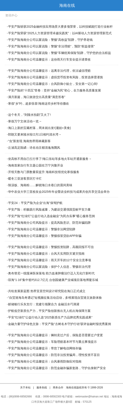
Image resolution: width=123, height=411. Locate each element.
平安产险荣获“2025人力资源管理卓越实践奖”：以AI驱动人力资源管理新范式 (60, 33)
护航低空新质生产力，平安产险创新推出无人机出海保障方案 (49, 311)
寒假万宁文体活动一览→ (25, 121)
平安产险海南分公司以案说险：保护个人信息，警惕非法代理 (49, 266)
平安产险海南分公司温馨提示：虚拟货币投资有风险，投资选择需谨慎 (55, 77)
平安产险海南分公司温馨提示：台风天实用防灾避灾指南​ (46, 253)
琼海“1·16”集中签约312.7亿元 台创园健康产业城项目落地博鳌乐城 (53, 280)
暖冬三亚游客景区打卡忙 (25, 178)
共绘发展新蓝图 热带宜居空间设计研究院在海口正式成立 (46, 291)
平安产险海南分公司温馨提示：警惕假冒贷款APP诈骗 (44, 236)
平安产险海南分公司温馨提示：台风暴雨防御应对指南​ (44, 361)
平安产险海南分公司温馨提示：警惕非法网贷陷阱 (41, 229)
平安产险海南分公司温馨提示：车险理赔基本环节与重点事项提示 (52, 341)
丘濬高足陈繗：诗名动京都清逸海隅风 (34, 147)
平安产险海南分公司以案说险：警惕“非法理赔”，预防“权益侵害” (51, 46)
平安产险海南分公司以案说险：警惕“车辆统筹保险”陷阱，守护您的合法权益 (59, 53)
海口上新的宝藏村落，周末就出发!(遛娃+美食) (39, 128)
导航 (5, 5)
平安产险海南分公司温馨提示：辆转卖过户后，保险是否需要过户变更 (55, 335)
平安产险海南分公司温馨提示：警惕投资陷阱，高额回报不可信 (51, 247)
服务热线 (41, 387)
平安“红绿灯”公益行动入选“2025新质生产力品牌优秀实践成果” (50, 317)
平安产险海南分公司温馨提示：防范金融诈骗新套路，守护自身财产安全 (57, 368)
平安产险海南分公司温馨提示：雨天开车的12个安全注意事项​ (49, 260)
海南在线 (67, 5)
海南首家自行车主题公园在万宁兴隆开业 (35, 165)
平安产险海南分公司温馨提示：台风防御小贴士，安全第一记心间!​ (53, 84)
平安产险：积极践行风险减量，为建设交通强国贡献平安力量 (49, 209)
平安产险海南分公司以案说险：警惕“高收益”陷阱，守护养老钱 (50, 39)
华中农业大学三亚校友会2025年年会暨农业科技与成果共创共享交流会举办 (59, 191)
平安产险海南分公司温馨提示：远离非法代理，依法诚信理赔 (49, 70)
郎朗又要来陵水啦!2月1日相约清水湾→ (34, 134)
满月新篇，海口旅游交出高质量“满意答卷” (36, 97)
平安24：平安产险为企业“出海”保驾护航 (35, 203)
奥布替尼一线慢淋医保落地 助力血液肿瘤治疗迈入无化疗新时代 (51, 273)
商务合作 (58, 387)
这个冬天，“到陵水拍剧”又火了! (29, 114)
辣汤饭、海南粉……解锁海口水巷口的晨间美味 (40, 185)
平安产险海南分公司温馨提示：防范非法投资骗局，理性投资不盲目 (54, 355)
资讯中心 (11, 15)
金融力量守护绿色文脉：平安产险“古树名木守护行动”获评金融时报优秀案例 (59, 324)
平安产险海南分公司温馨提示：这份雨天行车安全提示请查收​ (49, 59)
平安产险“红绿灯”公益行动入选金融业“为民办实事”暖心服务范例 (51, 216)
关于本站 (25, 387)
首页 (117, 5)
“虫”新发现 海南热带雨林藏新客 (29, 141)
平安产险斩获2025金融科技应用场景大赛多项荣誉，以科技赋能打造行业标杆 (60, 26)
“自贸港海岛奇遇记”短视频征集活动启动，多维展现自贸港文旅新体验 (55, 297)
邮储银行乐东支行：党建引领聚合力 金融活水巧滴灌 (43, 304)
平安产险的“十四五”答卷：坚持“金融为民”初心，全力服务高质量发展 (54, 90)
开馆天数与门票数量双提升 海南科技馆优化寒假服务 (43, 172)
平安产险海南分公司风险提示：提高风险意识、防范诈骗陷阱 (49, 222)
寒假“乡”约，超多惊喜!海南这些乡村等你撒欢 (38, 103)
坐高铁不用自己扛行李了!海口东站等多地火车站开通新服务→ (50, 159)
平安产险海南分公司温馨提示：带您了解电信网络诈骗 (44, 348)
